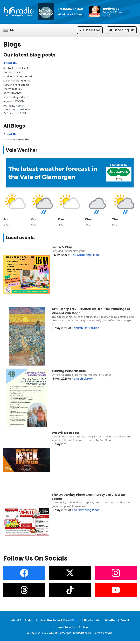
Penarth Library (82, 379)
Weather (111, 620)
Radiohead (111, 9)
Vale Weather (21, 150)
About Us (10, 63)
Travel (124, 620)
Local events (20, 238)
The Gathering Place (85, 255)
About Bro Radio (21, 620)
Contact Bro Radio (48, 620)
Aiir (110, 633)
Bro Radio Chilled (70, 9)
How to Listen (92, 620)
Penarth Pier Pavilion (85, 328)
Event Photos (72, 620)
